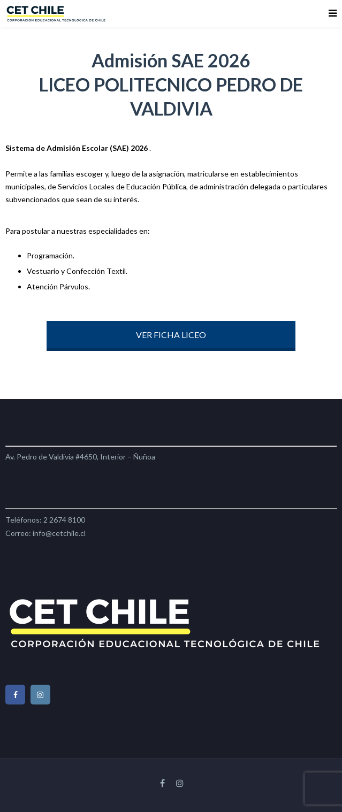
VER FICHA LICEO (171, 335)
